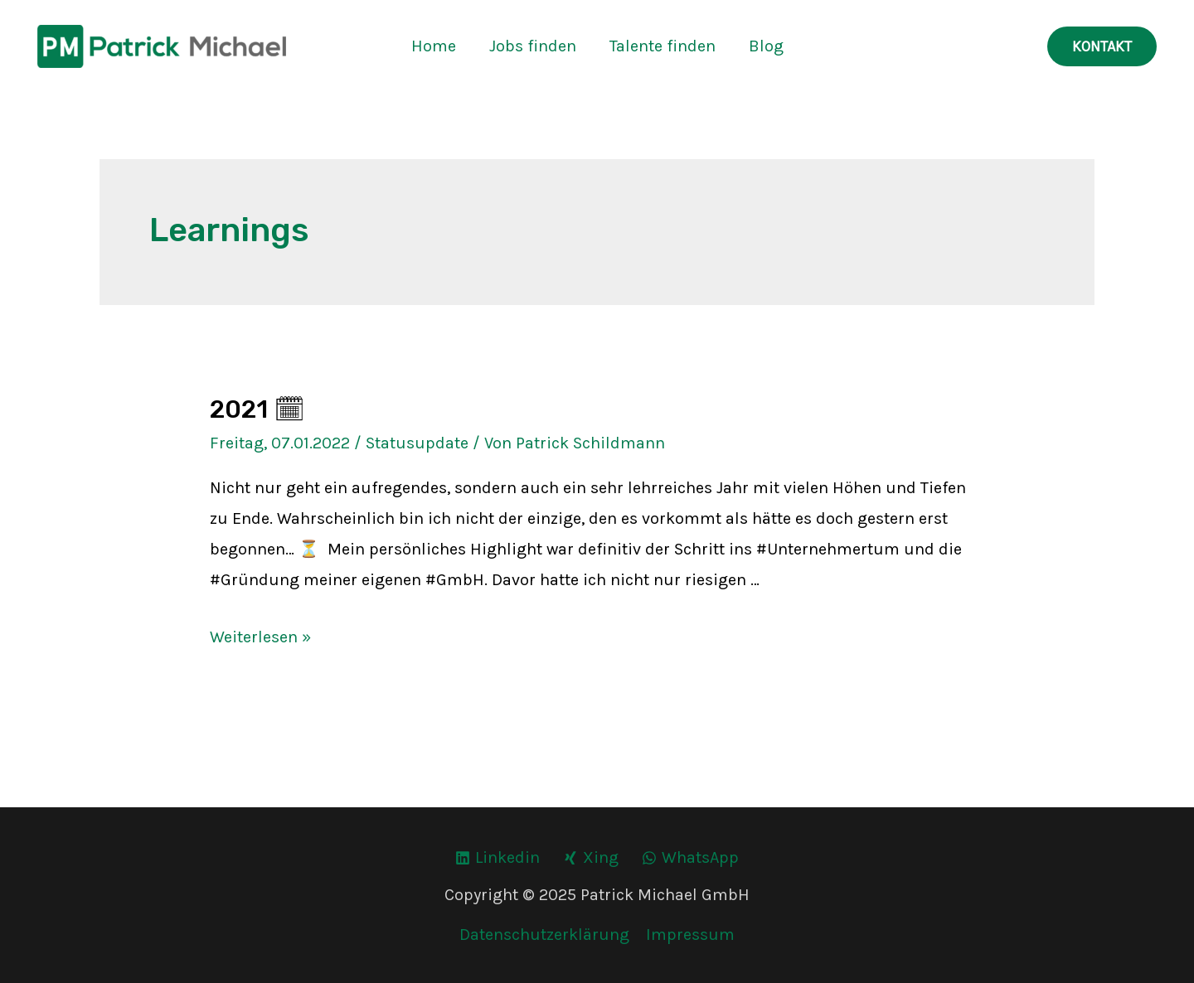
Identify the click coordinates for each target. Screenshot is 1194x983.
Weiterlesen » (260, 636)
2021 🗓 (257, 409)
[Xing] (590, 858)
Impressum (690, 934)
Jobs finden (532, 46)
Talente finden (662, 46)
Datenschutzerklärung (544, 934)
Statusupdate (417, 443)
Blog (766, 46)
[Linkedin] (497, 858)
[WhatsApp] (690, 858)
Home (433, 46)
